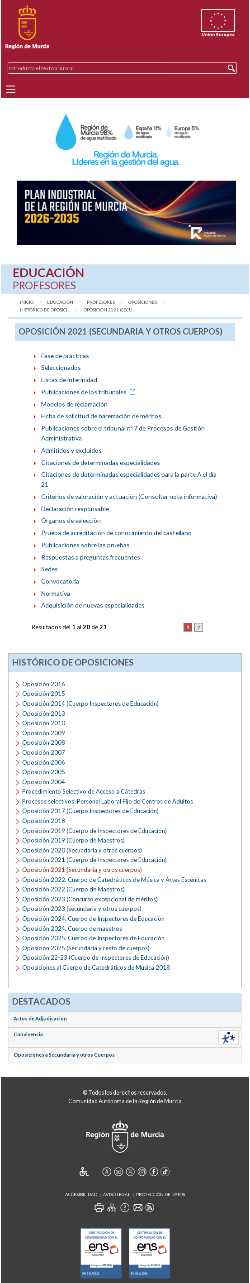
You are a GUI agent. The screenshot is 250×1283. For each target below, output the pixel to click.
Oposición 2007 (43, 752)
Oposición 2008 (43, 742)
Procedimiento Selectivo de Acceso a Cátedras (83, 791)
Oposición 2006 (43, 762)
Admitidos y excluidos (71, 450)
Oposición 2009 (43, 733)
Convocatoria (60, 581)
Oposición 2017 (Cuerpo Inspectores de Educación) (90, 810)
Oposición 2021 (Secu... (109, 309)
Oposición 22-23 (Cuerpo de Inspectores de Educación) (95, 957)
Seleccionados (61, 367)
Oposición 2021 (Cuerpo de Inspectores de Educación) (94, 859)
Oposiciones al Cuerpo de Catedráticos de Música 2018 (96, 967)
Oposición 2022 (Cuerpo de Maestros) (73, 889)
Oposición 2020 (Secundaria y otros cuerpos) (82, 850)
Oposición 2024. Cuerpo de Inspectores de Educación (93, 918)
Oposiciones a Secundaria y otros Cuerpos (64, 1055)
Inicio (26, 302)
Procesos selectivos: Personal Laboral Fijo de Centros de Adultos (107, 801)
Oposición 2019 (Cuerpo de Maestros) (73, 840)
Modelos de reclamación (74, 404)
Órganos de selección (71, 520)
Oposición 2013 (43, 713)
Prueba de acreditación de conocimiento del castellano (116, 532)
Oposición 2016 (43, 684)
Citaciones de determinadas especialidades (100, 462)
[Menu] (10, 89)
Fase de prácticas (65, 355)
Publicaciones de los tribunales (89, 392)
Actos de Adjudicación (40, 1018)
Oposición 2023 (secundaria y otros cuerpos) (82, 908)
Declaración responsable (75, 508)
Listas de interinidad (69, 379)
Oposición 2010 (43, 723)
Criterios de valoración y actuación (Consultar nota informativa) (129, 496)
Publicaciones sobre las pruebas (85, 545)
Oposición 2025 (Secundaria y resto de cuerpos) (86, 948)
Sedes (49, 569)
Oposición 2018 (43, 820)
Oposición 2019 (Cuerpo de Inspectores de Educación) (94, 830)
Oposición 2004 (43, 781)
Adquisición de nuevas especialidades (93, 605)
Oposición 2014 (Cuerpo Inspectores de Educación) (90, 703)
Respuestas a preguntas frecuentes (90, 557)
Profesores (101, 302)
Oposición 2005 (43, 772)
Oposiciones (142, 302)
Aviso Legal (116, 1194)
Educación (60, 302)
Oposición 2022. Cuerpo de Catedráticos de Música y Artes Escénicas (114, 879)
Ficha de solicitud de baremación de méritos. (102, 416)
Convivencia (28, 1034)
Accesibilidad (81, 1194)
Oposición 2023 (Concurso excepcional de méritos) (90, 899)
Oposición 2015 (43, 693)
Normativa (55, 593)
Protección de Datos (160, 1194)
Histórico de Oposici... (45, 309)
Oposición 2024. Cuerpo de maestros (72, 928)
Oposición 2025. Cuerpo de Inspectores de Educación (93, 938)
